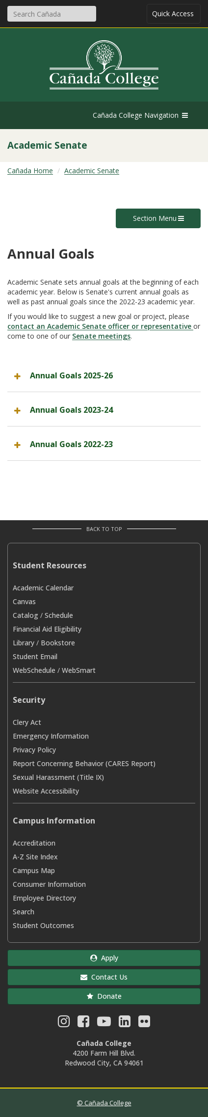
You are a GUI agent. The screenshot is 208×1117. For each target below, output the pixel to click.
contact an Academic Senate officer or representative (100, 326)
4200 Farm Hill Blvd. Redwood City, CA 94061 (104, 1057)
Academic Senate (91, 170)
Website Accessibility (46, 791)
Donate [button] (104, 996)
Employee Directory (44, 898)
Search (23, 911)
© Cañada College (104, 1102)
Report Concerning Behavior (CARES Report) (84, 763)
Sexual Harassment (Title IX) (58, 777)
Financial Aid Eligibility (47, 629)
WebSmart (79, 670)
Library (23, 642)
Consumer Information (49, 884)
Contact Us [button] (104, 977)
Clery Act (27, 722)
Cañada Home (30, 170)
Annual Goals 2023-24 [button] (71, 409)
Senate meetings (101, 336)
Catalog (25, 615)
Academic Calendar (43, 587)
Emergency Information (51, 736)
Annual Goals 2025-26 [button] (71, 375)
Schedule (59, 615)
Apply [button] (104, 957)
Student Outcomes (43, 925)
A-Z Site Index (35, 856)
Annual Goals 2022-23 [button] (71, 444)
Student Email (35, 656)
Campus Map (34, 870)
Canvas (24, 601)
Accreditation (34, 843)
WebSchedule (34, 670)
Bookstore (58, 642)
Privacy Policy (34, 749)
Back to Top (104, 528)
